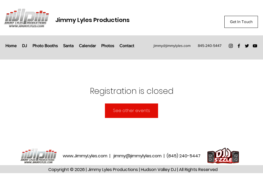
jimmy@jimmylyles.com (172, 45)
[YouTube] (255, 46)
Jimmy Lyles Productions (92, 20)
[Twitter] (247, 46)
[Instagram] (230, 46)
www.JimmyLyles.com (85, 156)
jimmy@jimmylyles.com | (140, 156)
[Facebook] (239, 46)
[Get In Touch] (241, 22)
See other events (131, 110)
